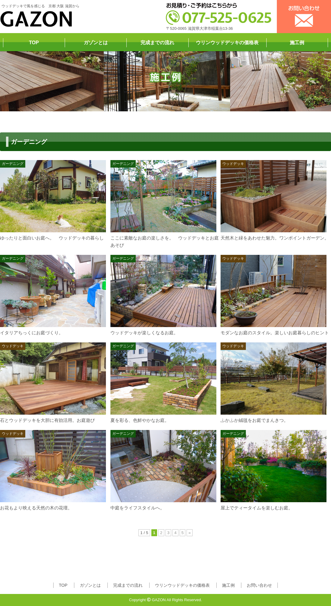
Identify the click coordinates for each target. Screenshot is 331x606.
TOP (34, 42)
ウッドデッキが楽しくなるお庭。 (144, 332)
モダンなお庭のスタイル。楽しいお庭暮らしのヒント (275, 332)
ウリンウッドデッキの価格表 (227, 42)
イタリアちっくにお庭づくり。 (31, 332)
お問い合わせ (259, 585)
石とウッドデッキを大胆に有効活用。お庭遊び (47, 420)
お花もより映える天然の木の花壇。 (36, 507)
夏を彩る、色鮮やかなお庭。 (139, 420)
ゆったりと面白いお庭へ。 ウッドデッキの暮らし (52, 237)
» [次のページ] (189, 532)
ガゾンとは (96, 42)
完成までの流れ (157, 42)
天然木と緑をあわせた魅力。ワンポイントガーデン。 (275, 237)
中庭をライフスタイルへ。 (137, 507)
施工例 (297, 42)
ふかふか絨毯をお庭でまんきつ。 (254, 420)
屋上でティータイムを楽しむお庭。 (257, 507)
